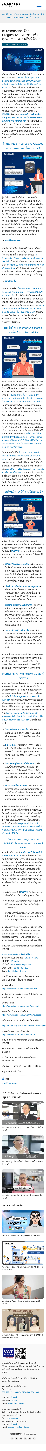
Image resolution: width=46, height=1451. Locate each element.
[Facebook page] (12, 1439)
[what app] (24, 1447)
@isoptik (13, 1397)
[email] (33, 1447)
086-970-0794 (20, 1392)
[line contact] (15, 1447)
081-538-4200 (12, 1418)
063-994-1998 (33, 1392)
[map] (42, 1447)
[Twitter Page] (16, 1439)
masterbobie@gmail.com (18, 1427)
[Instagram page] (21, 1439)
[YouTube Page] (30, 1439)
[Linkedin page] (25, 1439)
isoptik (14, 1400)
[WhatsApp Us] (34, 1439)
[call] (6, 1447)
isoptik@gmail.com (16, 1403)
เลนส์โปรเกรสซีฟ (9, 1084)
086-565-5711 (8, 1392)
